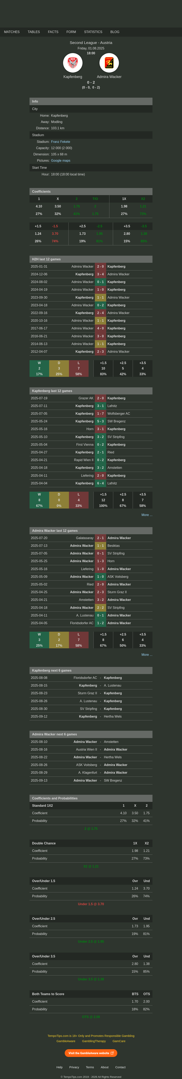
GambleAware (66, 1041)
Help (59, 1067)
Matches (12, 32)
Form (71, 32)
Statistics (93, 32)
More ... (147, 515)
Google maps (60, 160)
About (104, 1067)
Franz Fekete (60, 141)
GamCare (119, 1041)
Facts (53, 32)
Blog (114, 32)
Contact (120, 1067)
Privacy (74, 1067)
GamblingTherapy (94, 1041)
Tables (34, 32)
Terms (90, 1067)
